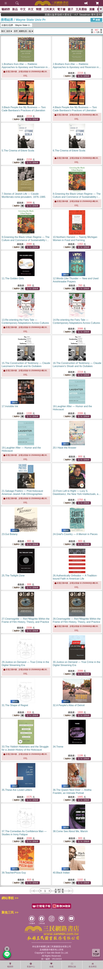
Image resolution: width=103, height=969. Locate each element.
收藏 (51, 965)
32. (69, 705)
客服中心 (31, 965)
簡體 (38, 9)
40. (61, 872)
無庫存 (67, 76)
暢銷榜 (6, 9)
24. (75, 534)
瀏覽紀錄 (72, 965)
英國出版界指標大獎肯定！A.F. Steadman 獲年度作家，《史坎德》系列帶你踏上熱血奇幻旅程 (82, 14)
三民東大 (49, 9)
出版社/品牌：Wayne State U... (16, 25)
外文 (31, 9)
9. (25, 240)
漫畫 (92, 9)
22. (77, 494)
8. (77, 196)
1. (26, 67)
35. (17, 790)
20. (64, 447)
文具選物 (81, 9)
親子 (70, 9)
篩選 (96, 19)
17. (10, 406)
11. (13, 278)
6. (69, 150)
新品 (15, 9)
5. (18, 150)
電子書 (61, 9)
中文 (23, 9)
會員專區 (93, 965)
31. (15, 705)
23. (9, 534)
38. (70, 831)
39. (14, 872)
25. (13, 575)
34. (58, 746)
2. (77, 67)
